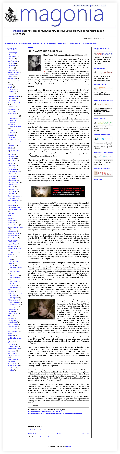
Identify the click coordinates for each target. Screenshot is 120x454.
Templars (11, 257)
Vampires (11, 311)
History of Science (14, 126)
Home (59, 434)
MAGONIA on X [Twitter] (89, 43)
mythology (12, 351)
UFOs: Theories (13, 302)
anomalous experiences (12, 321)
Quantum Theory (14, 200)
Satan (10, 218)
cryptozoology (13, 331)
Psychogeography (14, 196)
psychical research (14, 355)
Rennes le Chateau (14, 209)
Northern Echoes (14, 171)
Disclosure (12, 89)
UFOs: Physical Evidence (13, 290)
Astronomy (12, 65)
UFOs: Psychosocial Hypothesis (15, 294)
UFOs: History (13, 288)
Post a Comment (35, 430)
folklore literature (14, 338)
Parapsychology (13, 182)
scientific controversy (12, 362)
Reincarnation (13, 203)
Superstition (12, 252)
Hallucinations (13, 118)
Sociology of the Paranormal (13, 241)
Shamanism (12, 231)
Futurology (12, 111)
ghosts (10, 342)
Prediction (12, 194)
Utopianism (12, 309)
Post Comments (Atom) (44, 437)
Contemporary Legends (13, 75)
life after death (13, 346)
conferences (12, 326)
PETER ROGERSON (50, 43)
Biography (12, 70)
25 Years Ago (12, 53)
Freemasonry (12, 109)
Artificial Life (12, 61)
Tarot (10, 255)
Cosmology (12, 78)
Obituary (11, 174)
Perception (12, 184)
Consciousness (13, 72)
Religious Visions (14, 207)
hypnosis (11, 344)
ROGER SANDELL (75, 43)
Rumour (11, 213)
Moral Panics (12, 161)
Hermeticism (12, 120)
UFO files (11, 265)
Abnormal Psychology (12, 55)
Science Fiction (13, 225)
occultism (11, 353)
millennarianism (14, 348)
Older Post (85, 434)
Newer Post (32, 434)
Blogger (69, 446)
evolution (11, 333)
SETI (9, 216)
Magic (10, 148)
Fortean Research (14, 103)
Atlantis (11, 68)
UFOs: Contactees (14, 278)
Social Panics (12, 238)
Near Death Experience (12, 168)
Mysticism (12, 165)
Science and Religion (15, 227)
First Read (11, 98)
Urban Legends (13, 307)
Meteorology (12, 156)
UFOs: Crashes (13, 281)
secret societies (13, 365)
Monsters (11, 159)
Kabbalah (11, 137)
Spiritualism (12, 246)
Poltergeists (12, 191)
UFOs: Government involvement (14, 284)
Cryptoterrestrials (14, 81)
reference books (13, 359)
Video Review (12, 313)
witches (11, 370)
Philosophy (12, 189)
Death (10, 87)
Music (10, 163)
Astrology (11, 63)
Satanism (11, 220)
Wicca (10, 316)
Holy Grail (11, 133)
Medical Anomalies (14, 150)
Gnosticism (12, 113)
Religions (11, 205)
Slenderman (12, 235)
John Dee (11, 135)
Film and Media (13, 96)
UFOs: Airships (13, 275)
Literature (11, 146)
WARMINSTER (37, 43)
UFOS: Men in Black (15, 267)
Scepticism (12, 222)
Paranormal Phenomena (12, 179)
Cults (10, 85)
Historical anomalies (12, 123)
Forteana (11, 107)
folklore (11, 336)
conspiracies (12, 329)
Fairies (10, 94)
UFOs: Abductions (14, 271)
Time (10, 259)
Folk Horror (12, 101)
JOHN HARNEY (62, 43)
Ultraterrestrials (14, 304)
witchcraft (11, 368)
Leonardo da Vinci (14, 142)
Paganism (11, 176)
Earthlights (12, 91)
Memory (11, 154)
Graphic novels (13, 116)
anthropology (13, 324)
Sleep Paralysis (13, 233)
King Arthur (12, 139)
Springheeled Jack (14, 248)
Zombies (11, 318)
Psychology (12, 198)
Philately (11, 187)
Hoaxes (10, 130)
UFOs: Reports (13, 298)
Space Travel (12, 244)
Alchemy (11, 59)
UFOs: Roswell (13, 300)
